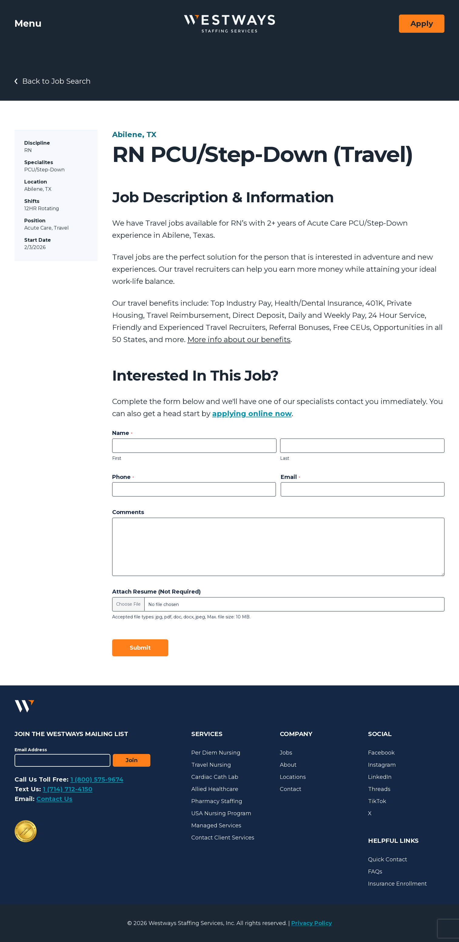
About (288, 765)
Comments (128, 512)
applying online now (252, 413)
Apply (421, 23)
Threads (379, 789)
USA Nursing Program (221, 813)
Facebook (381, 752)
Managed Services (216, 825)
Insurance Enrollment (397, 883)
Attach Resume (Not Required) (156, 591)
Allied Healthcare (214, 789)
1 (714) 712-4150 (67, 789)
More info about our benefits (238, 339)
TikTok (377, 801)
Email (290, 477)
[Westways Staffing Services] (229, 24)
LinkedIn (380, 777)
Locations (293, 777)
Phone (123, 477)
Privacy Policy (311, 923)
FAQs (375, 871)
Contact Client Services (222, 837)
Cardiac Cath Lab (214, 777)
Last (284, 458)
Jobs (286, 752)
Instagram (382, 765)
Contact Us (54, 798)
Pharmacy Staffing (216, 801)
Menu (28, 23)
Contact (290, 789)
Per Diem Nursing (215, 752)
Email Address (31, 749)
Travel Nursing (211, 765)
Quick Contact (387, 859)
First (116, 458)
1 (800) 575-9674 (96, 779)
